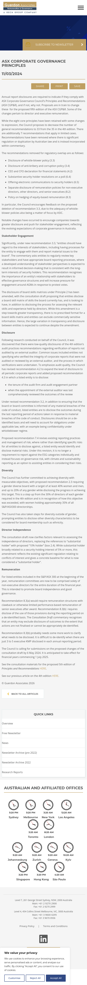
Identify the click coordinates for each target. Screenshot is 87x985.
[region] (35, 966)
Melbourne (31, 815)
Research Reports (12, 772)
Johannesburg (17, 853)
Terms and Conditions (55, 917)
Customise (14, 978)
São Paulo (59, 870)
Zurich (37, 853)
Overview (7, 723)
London (49, 832)
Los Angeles (66, 815)
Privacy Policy (26, 917)
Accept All (56, 978)
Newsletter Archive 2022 (16, 762)
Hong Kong (41, 870)
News (5, 743)
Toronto (33, 832)
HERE (43, 668)
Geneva (53, 853)
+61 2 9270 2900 (47, 894)
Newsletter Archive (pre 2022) (19, 752)
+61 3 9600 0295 (47, 905)
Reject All (35, 978)
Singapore (23, 870)
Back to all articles (22, 693)
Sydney (13, 815)
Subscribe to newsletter (54, 46)
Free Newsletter (11, 733)
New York (48, 815)
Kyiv (68, 853)
